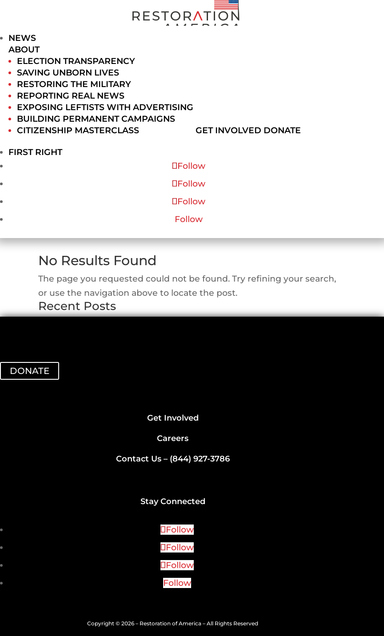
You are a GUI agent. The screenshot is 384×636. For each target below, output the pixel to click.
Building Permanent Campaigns (96, 119)
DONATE (29, 371)
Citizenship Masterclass (78, 130)
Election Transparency (76, 61)
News (22, 38)
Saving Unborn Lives (68, 73)
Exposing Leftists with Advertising (105, 107)
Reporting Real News (70, 96)
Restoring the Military (74, 84)
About (24, 49)
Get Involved (228, 130)
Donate (282, 130)
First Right (35, 152)
